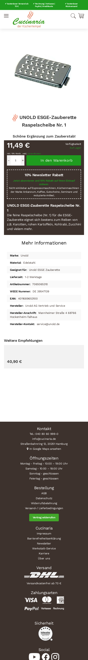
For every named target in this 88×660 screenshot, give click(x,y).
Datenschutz (44, 498)
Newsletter (44, 543)
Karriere (44, 553)
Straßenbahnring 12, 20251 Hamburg (44, 443)
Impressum (44, 533)
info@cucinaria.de (44, 438)
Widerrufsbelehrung (44, 503)
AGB (44, 493)
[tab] (44, 241)
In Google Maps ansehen (45, 448)
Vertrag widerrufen (44, 517)
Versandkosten (34, 153)
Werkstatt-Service (44, 548)
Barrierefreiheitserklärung (44, 538)
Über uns (44, 558)
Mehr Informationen (44, 243)
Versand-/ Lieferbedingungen (44, 508)
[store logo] (29, 19)
